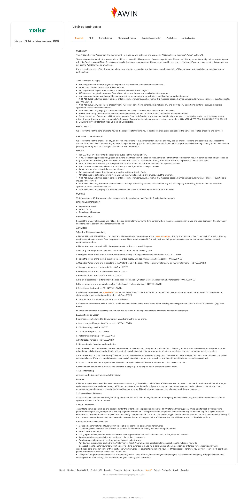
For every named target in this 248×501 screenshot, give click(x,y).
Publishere (172, 38)
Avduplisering (188, 38)
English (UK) (83, 470)
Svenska (185, 470)
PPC (91, 38)
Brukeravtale (122, 498)
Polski (157, 470)
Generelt (79, 38)
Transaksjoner (105, 38)
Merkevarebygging (127, 38)
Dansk (62, 470)
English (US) (96, 470)
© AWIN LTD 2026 (136, 498)
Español (107, 470)
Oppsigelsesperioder (151, 38)
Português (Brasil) (170, 470)
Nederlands (137, 470)
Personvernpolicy (109, 498)
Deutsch (71, 470)
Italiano (127, 470)
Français (118, 470)
